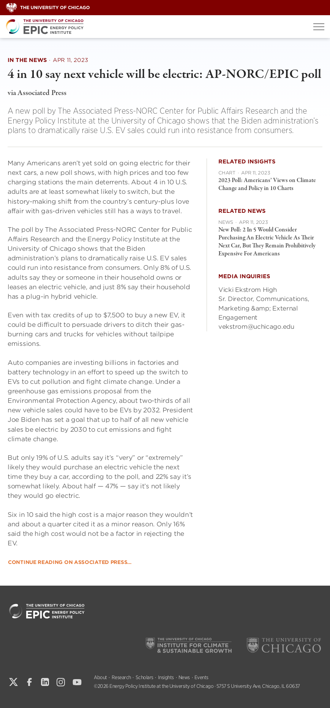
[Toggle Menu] (318, 26)
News (184, 677)
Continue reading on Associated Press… (69, 562)
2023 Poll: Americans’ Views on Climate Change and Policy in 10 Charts (267, 184)
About (100, 677)
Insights (166, 677)
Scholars (144, 677)
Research (121, 677)
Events (201, 677)
